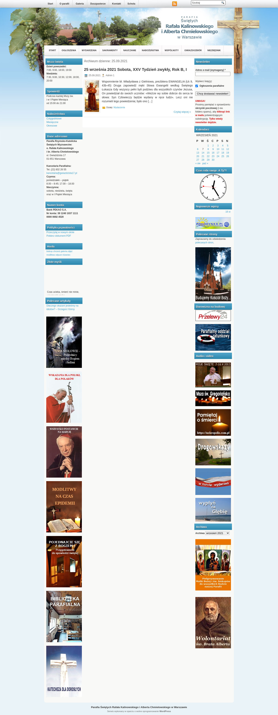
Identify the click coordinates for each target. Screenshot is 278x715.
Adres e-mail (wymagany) (210, 70)
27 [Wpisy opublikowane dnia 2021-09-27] (197, 159)
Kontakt (116, 3)
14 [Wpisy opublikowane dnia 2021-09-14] (203, 152)
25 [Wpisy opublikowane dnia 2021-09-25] (222, 156)
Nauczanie (129, 50)
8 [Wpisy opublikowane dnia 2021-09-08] (208, 149)
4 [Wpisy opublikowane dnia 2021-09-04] (222, 145)
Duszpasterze (98, 3)
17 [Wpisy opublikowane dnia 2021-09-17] (218, 152)
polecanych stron (204, 242)
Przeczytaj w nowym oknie (60, 232)
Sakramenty (110, 50)
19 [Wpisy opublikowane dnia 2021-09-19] (227, 152)
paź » (205, 163)
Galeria (80, 3)
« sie (197, 163)
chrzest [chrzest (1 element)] (56, 251)
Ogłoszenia (69, 50)
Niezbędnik (214, 50)
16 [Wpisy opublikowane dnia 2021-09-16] (213, 152)
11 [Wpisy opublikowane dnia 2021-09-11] (222, 149)
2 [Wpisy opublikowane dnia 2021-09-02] (213, 145)
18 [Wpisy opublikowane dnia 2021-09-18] (222, 152)
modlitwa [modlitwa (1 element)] (50, 255)
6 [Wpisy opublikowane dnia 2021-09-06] (198, 149)
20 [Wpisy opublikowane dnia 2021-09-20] (197, 156)
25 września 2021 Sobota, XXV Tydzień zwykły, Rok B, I (135, 69)
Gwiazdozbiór (193, 50)
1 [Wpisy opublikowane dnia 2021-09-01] (208, 145)
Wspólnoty (172, 50)
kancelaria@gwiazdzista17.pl (61, 173)
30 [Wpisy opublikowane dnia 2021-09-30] (213, 159)
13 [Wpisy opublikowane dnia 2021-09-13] (197, 152)
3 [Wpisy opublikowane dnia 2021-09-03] (218, 145)
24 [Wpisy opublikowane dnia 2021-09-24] (218, 156)
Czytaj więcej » (182, 111)
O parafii (64, 3)
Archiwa (200, 533)
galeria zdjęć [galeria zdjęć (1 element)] (67, 251)
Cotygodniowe (53, 118)
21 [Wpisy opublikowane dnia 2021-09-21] (203, 156)
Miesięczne (52, 122)
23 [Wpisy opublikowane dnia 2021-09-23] (213, 156)
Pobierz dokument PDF (58, 235)
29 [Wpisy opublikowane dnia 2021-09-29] (208, 159)
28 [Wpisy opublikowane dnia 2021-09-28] (203, 159)
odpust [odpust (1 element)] (58, 255)
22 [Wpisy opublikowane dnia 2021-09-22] (208, 156)
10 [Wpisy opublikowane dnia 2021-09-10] (218, 149)
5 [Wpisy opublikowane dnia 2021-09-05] (227, 145)
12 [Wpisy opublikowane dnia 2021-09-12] (227, 149)
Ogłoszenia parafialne (209, 85)
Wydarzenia (89, 50)
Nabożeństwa (150, 50)
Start (50, 3)
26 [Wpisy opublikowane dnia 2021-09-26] (227, 156)
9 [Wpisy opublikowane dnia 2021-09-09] (213, 149)
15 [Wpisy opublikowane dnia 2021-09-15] (208, 152)
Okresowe (51, 125)
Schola (131, 3)
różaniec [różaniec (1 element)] (66, 255)
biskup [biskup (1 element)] (49, 251)
